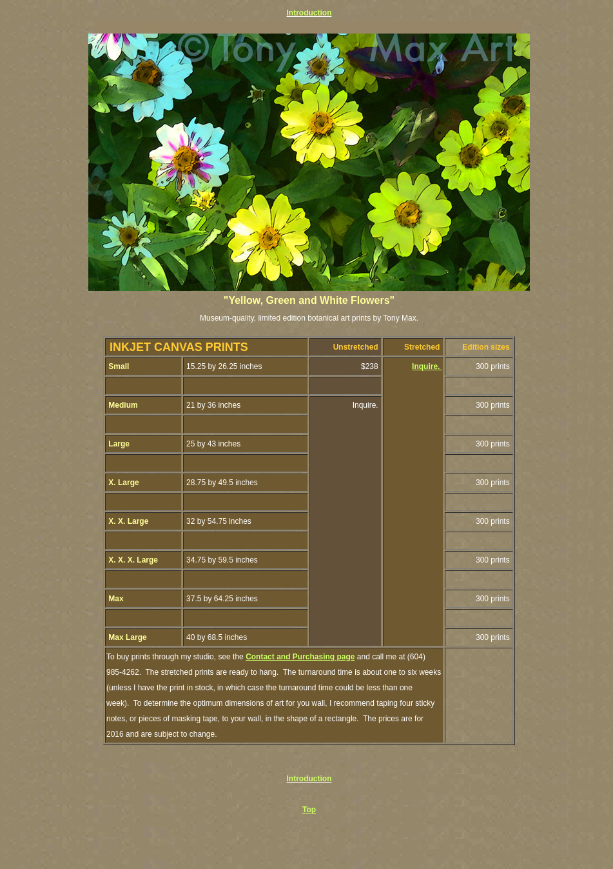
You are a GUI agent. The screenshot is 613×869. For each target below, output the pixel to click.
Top (309, 809)
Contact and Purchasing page (300, 656)
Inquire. (427, 366)
